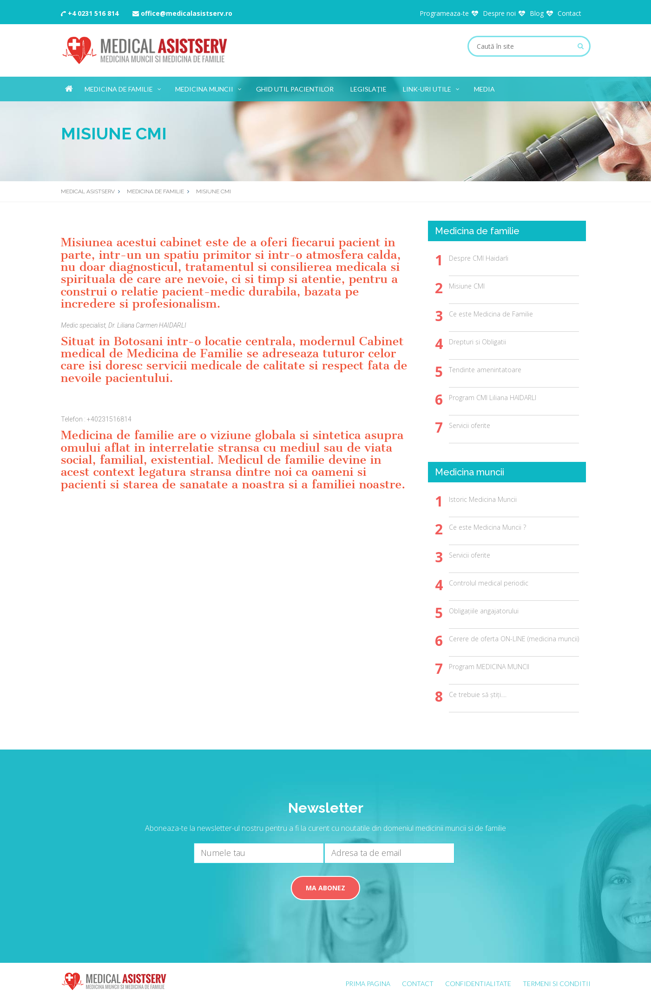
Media (484, 89)
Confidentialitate (478, 983)
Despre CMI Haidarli (478, 258)
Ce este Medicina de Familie (491, 313)
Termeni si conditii (557, 983)
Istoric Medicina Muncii (483, 499)
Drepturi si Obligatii (477, 341)
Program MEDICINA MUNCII (489, 666)
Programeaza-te (444, 13)
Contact (569, 13)
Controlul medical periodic (488, 583)
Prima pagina (367, 983)
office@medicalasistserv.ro (182, 13)
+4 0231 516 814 (89, 13)
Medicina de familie (123, 87)
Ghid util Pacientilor (295, 89)
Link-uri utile (431, 87)
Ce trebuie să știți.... (477, 694)
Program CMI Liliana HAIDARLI (492, 397)
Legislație (368, 89)
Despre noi (499, 13)
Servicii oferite (469, 425)
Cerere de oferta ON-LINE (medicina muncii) (514, 638)
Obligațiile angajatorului (484, 610)
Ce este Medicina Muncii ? (487, 527)
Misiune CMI (467, 286)
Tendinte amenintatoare (485, 369)
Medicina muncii (209, 87)
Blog (537, 13)
